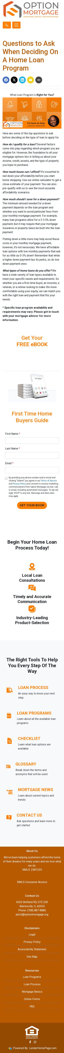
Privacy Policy (19, 484)
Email (9, 463)
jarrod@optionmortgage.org (32, 914)
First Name (12, 433)
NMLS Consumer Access (32, 882)
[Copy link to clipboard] (38, 80)
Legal (32, 934)
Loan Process (32, 984)
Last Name (12, 448)
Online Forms (32, 999)
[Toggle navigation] (16, 25)
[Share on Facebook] (6, 80)
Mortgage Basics (32, 991)
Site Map (32, 956)
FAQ (32, 1006)
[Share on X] (14, 80)
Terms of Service (49, 480)
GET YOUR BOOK (32, 505)
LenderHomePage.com (42, 1048)
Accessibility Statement (32, 949)
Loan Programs (32, 977)
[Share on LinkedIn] (22, 80)
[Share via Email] (30, 80)
